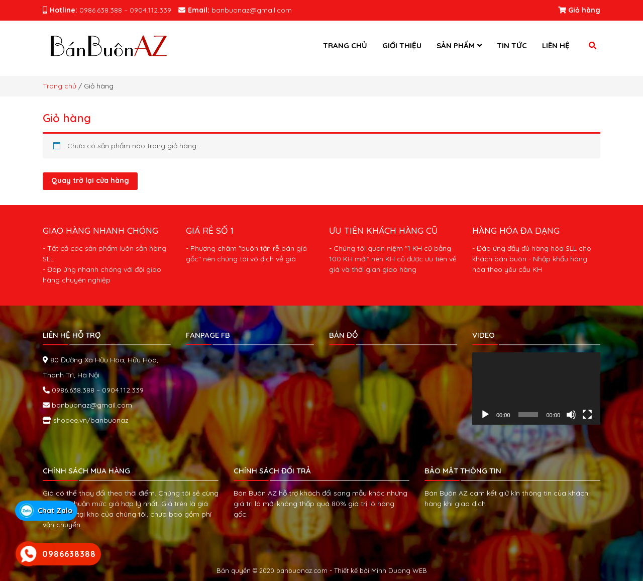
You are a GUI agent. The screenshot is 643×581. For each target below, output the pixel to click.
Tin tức (512, 45)
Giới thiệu (401, 45)
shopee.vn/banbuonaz (90, 420)
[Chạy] (485, 415)
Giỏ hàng (579, 10)
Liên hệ (556, 45)
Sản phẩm (456, 45)
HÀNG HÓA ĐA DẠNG (516, 230)
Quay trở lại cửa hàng (90, 180)
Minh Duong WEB (399, 570)
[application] (536, 388)
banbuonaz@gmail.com (91, 405)
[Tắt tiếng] (571, 415)
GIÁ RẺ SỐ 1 (210, 230)
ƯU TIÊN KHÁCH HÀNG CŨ (383, 230)
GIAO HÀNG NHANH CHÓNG (100, 230)
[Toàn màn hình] (587, 415)
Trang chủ (345, 45)
